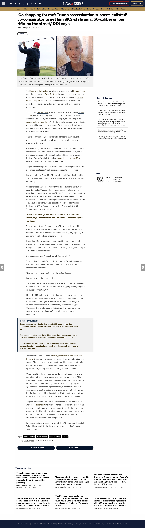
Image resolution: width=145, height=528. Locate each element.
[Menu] (3, 3)
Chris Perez (21, 28)
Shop (103, 9)
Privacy (60, 524)
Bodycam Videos (53, 9)
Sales (117, 9)
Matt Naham (20, 508)
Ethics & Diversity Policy (96, 524)
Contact (108, 524)
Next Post (143, 267)
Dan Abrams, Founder (120, 524)
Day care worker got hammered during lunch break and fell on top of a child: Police (112, 131)
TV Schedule (41, 9)
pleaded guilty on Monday (37, 122)
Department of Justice (38, 91)
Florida (65, 437)
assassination (42, 437)
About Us (35, 524)
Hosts (89, 9)
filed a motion (42, 112)
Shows (63, 9)
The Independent (37, 405)
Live (19, 9)
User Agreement (80, 524)
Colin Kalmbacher (100, 487)
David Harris (59, 487)
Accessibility (69, 524)
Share (22, 33)
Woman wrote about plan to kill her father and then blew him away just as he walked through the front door (111, 112)
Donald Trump (79, 91)
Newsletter (52, 524)
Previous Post (2, 267)
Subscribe (124, 9)
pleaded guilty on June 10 (67, 158)
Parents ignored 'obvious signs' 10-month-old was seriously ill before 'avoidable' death (112, 137)
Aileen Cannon (29, 437)
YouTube (137, 3)
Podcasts (96, 9)
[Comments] (17, 30)
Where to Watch (29, 9)
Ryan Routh (50, 94)
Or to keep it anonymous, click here (113, 180)
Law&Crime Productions (76, 9)
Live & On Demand (120, 3)
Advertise (43, 524)
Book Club (110, 9)
